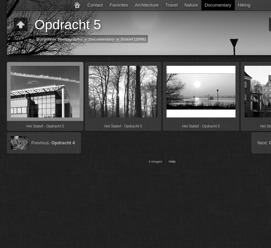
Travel (171, 5)
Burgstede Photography (59, 39)
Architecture (147, 5)
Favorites (119, 5)
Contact (95, 5)
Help (172, 161)
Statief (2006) (133, 39)
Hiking (244, 5)
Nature (191, 5)
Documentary (217, 5)
